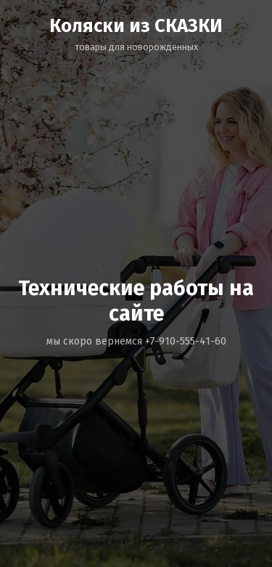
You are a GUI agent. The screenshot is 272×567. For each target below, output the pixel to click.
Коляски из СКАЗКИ (136, 26)
